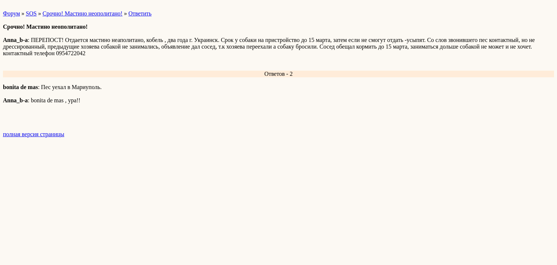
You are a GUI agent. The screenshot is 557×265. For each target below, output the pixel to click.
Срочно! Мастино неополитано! (82, 13)
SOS (31, 13)
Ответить (139, 13)
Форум (11, 13)
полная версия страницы (33, 134)
